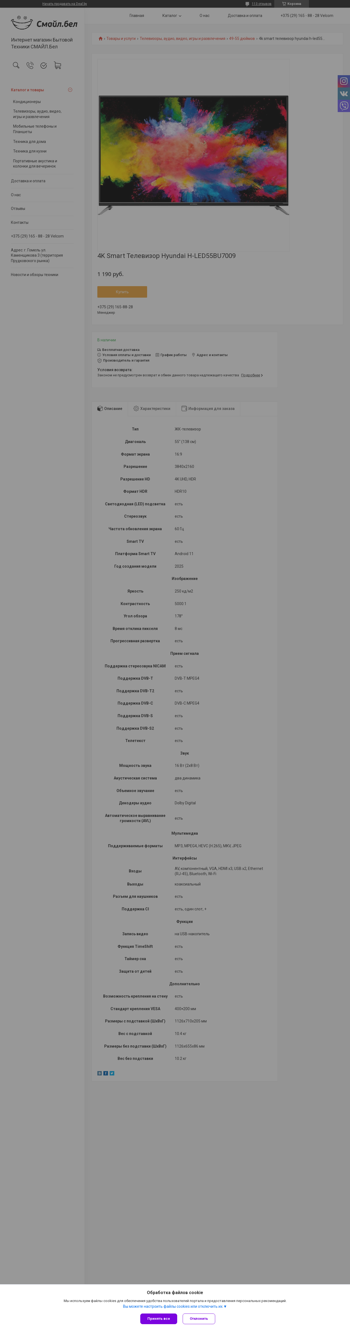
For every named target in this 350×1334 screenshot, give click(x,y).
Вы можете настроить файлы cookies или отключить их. (173, 1306)
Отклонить (199, 1319)
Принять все (158, 1319)
